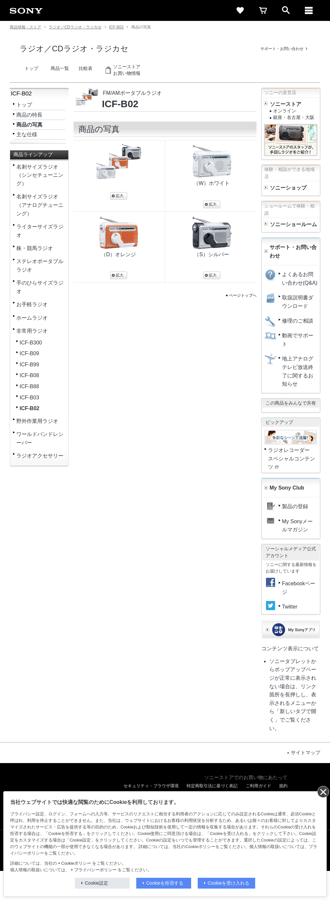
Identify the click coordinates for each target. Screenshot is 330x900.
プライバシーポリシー (95, 870)
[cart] (263, 10)
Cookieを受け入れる (229, 883)
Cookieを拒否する (165, 883)
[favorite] (240, 10)
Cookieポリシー (76, 863)
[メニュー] (308, 10)
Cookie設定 (96, 883)
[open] (285, 10)
